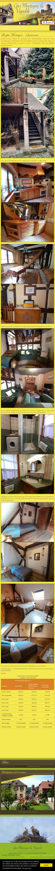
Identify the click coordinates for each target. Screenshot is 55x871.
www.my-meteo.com (33, 766)
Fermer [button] (46, 865)
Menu (52, 28)
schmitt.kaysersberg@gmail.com (31, 855)
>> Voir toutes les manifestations (27, 812)
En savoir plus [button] (26, 868)
